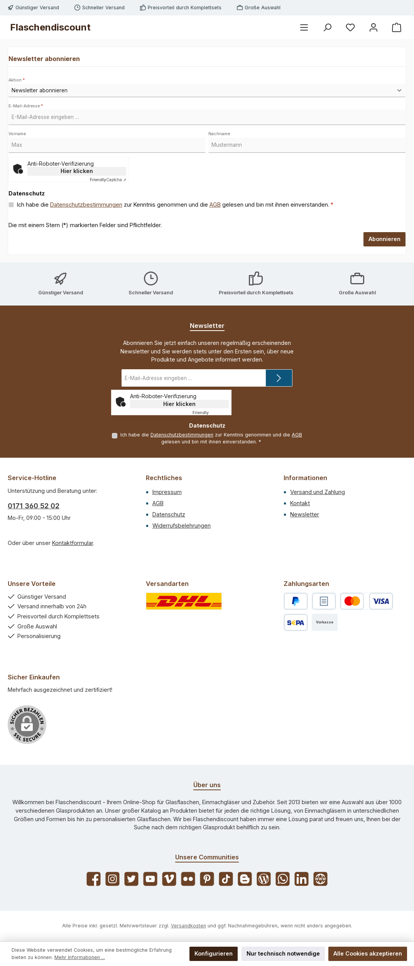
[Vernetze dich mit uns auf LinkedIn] (301, 879)
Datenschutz (168, 514)
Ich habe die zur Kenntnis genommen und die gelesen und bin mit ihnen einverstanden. (175, 204)
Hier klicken (77, 171)
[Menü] (304, 27)
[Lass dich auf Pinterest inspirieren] (207, 879)
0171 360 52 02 (33, 506)
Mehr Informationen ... (79, 957)
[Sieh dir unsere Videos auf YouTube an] (150, 879)
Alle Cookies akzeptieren (367, 953)
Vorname (17, 133)
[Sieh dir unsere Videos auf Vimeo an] (169, 879)
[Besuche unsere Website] (320, 879)
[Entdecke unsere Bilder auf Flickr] (188, 879)
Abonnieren (384, 239)
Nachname (219, 133)
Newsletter (304, 514)
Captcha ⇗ (108, 179)
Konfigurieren (213, 953)
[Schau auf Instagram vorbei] (112, 879)
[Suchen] (327, 27)
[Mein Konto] (373, 27)
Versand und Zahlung (317, 492)
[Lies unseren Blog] (263, 879)
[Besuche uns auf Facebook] (93, 879)
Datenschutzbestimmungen (86, 204)
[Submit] (278, 378)
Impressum (167, 492)
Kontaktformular (72, 543)
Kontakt (300, 503)
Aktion (16, 80)
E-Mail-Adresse (25, 106)
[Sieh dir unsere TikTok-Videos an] (226, 879)
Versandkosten (188, 926)
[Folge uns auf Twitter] (131, 879)
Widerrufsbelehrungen (181, 525)
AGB (215, 204)
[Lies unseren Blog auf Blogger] (244, 879)
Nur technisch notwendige (283, 953)
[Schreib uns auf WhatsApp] (282, 879)
